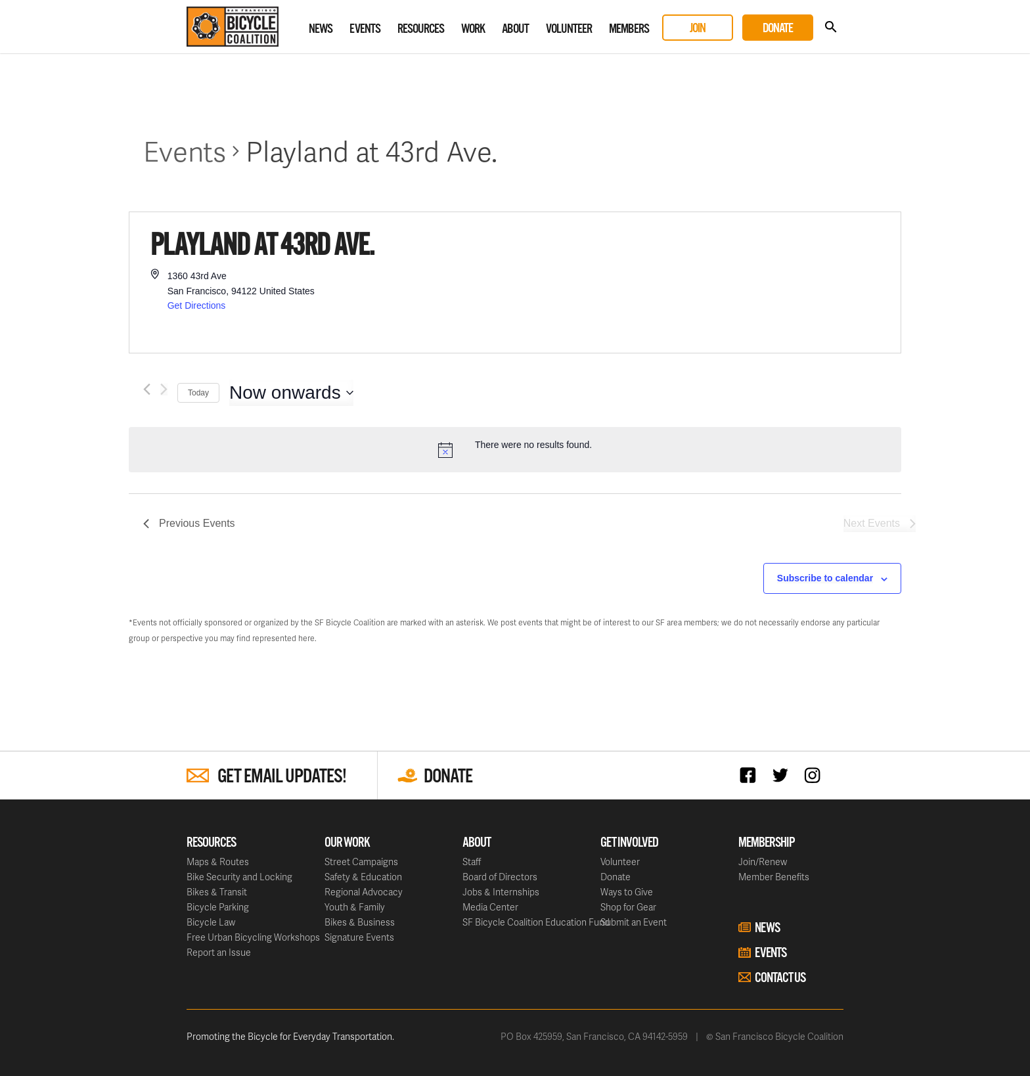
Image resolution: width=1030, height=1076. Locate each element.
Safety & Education (363, 876)
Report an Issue (219, 952)
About (515, 29)
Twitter (783, 775)
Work (473, 29)
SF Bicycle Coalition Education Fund (536, 922)
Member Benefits (773, 876)
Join (697, 28)
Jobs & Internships (500, 891)
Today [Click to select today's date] (198, 392)
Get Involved (629, 842)
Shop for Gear (628, 907)
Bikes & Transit (217, 891)
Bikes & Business (360, 922)
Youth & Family (355, 907)
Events (364, 29)
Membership (766, 842)
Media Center (490, 907)
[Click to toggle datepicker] (291, 393)
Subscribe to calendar (825, 578)
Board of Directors (499, 876)
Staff (471, 861)
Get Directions (197, 305)
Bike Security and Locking (239, 876)
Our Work (347, 842)
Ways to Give (626, 891)
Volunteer (569, 29)
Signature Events (359, 937)
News (320, 29)
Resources (420, 29)
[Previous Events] (146, 389)
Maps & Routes (218, 861)
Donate (778, 28)
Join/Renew (762, 861)
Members (629, 29)
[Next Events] (164, 389)
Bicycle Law (211, 922)
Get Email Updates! (281, 777)
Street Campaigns (361, 861)
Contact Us (780, 978)
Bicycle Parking (218, 907)
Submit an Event (633, 922)
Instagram (815, 775)
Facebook (751, 775)
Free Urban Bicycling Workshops (253, 937)
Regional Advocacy (364, 891)
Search (830, 27)
